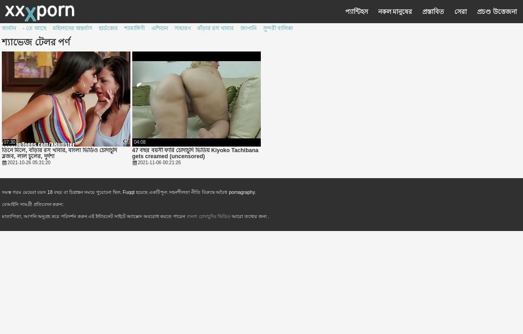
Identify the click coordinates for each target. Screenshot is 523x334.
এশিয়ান (159, 28)
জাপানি (248, 28)
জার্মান (9, 28)
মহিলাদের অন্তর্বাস (72, 28)
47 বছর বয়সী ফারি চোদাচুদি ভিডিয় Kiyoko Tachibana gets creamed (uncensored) (195, 154)
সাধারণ (182, 28)
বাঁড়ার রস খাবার (215, 28)
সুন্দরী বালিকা (278, 28)
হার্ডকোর (108, 28)
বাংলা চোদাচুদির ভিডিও (209, 216)
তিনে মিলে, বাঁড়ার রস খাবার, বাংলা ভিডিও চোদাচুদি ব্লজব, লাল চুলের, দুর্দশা (59, 154)
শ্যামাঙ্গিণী (134, 28)
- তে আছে (34, 28)
